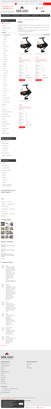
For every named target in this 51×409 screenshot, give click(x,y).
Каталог (5, 20)
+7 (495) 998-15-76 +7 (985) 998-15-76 (7, 7)
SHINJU (4, 77)
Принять (21, 403)
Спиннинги (4, 25)
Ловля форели (16, 15)
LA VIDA (4, 66)
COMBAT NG (5, 37)
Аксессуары (4, 121)
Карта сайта (3, 383)
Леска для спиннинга (5, 206)
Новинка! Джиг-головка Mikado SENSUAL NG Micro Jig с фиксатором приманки (7, 255)
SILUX (4, 82)
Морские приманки (4, 213)
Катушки (4, 32)
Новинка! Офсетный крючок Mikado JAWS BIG (8, 250)
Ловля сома (35, 15)
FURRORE (5, 57)
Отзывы (3, 182)
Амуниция (4, 126)
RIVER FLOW (5, 73)
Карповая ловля (26, 15)
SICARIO (4, 79)
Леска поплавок (4, 211)
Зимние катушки (6, 100)
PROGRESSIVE (5, 70)
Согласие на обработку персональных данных (7, 185)
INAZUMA (5, 61)
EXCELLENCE (5, 55)
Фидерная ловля (6, 15)
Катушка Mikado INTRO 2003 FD (25, 53)
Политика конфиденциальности (7, 399)
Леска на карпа (12, 208)
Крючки (3, 118)
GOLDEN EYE (5, 59)
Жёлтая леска (3, 204)
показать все (3, 215)
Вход (40, 3)
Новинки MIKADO (6, 23)
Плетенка (4, 109)
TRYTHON (5, 88)
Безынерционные (6, 34)
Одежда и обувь (5, 128)
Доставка (4, 163)
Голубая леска (9, 201)
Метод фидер (5, 148)
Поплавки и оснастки (6, 116)
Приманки (4, 104)
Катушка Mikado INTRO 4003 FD (25, 101)
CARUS (4, 48)
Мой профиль (29, 367)
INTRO (4, 64)
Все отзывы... (3, 345)
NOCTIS (4, 68)
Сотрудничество (5, 165)
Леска (3, 107)
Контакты (4, 172)
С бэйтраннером (6, 91)
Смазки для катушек (7, 102)
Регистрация (47, 3)
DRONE (4, 52)
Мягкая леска (12, 213)
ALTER (4, 39)
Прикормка (4, 130)
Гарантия (27, 1)
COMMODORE (5, 50)
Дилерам (4, 175)
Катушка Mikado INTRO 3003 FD (41, 53)
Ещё (45, 1)
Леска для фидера (4, 208)
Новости (40, 1)
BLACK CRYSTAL (6, 46)
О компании (4, 179)
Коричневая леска (11, 204)
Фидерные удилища (6, 27)
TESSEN (4, 86)
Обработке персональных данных (8, 405)
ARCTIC (4, 41)
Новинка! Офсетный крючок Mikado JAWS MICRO (8, 246)
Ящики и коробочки (6, 123)
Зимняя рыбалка (5, 133)
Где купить (4, 177)
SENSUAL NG (5, 75)
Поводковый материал (7, 111)
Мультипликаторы (6, 97)
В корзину (21, 79)
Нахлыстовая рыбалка (6, 155)
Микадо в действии (34, 1)
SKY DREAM (5, 84)
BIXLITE (4, 43)
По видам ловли (7, 138)
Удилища (4, 30)
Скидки (22, 1)
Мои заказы (28, 363)
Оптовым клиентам (5, 1)
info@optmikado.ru (6, 392)
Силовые (4, 93)
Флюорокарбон (5, 114)
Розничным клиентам (15, 1)
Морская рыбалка (44, 15)
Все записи (3, 258)
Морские (4, 95)
